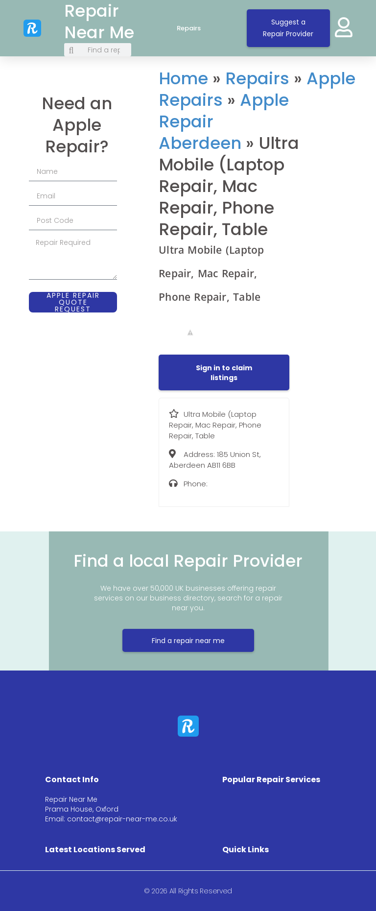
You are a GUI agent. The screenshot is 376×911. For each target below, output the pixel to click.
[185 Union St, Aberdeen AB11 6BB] (333, 144)
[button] (224, 373)
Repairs (198, 28)
